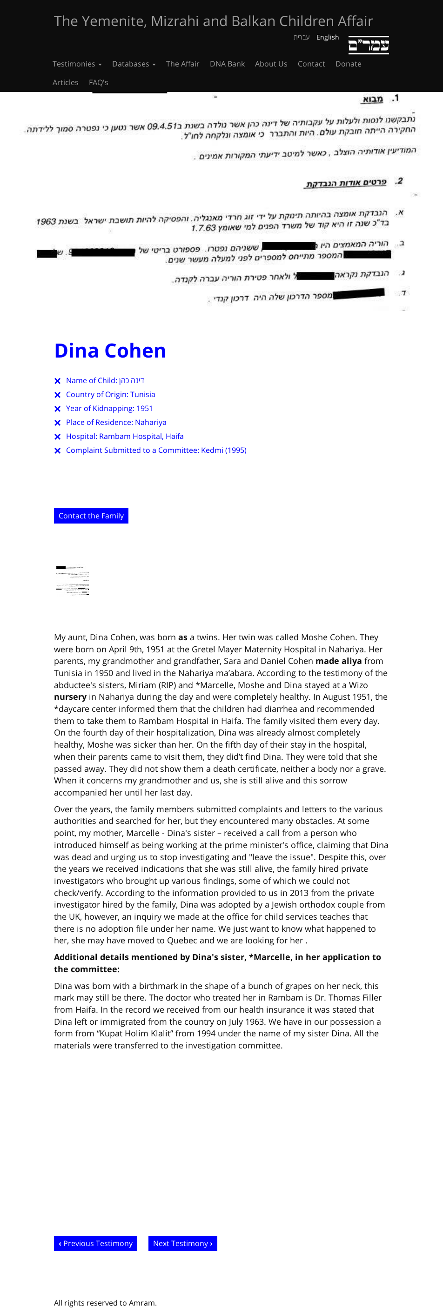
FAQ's (98, 82)
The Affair (183, 64)
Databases (134, 64)
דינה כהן (131, 380)
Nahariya (151, 422)
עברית (302, 37)
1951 (144, 408)
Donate (349, 64)
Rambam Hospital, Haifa (141, 436)
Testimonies (77, 64)
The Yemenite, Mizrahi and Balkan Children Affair (213, 20)
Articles (66, 82)
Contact (311, 64)
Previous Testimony (98, 1243)
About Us (271, 64)
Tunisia (142, 394)
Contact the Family (91, 516)
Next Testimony (180, 1243)
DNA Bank (227, 64)
